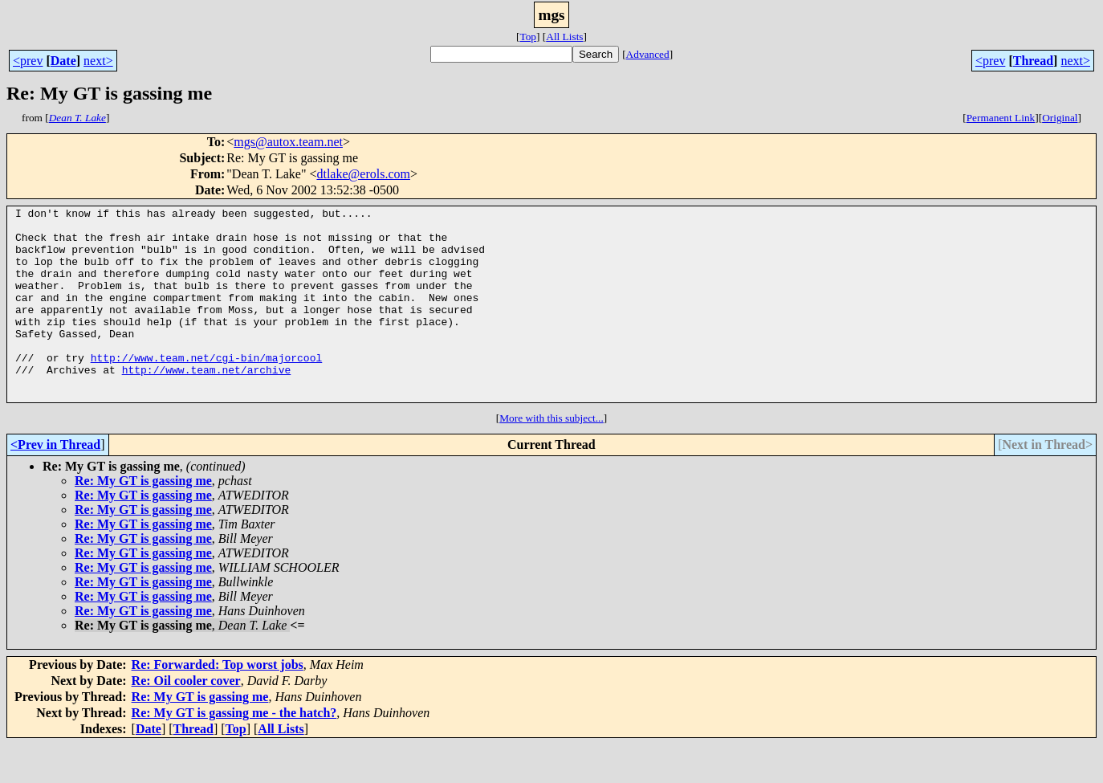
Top (527, 37)
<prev (28, 60)
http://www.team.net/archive (206, 403)
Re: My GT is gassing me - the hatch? (234, 751)
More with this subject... (551, 457)
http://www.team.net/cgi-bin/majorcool (207, 388)
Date (63, 60)
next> (98, 60)
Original (1059, 118)
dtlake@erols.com (362, 174)
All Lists (564, 37)
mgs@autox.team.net (288, 142)
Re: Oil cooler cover (186, 719)
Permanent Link (1001, 118)
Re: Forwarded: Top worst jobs (217, 703)
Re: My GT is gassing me (143, 519)
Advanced (648, 54)
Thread (1033, 60)
